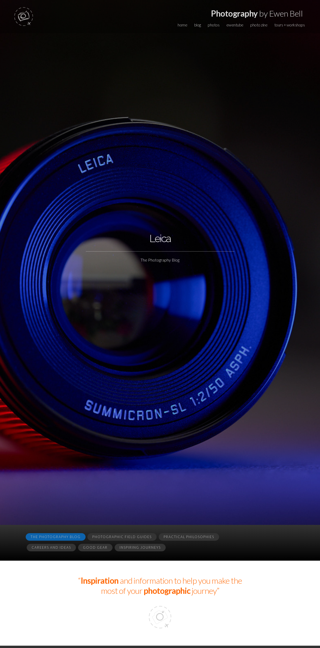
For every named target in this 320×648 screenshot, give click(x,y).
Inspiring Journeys (140, 547)
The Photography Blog (56, 537)
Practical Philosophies (189, 537)
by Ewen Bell (257, 13)
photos (213, 24)
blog (197, 24)
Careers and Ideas (51, 547)
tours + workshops (289, 24)
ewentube (235, 24)
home (182, 24)
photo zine (258, 24)
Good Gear (95, 547)
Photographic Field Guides (122, 537)
